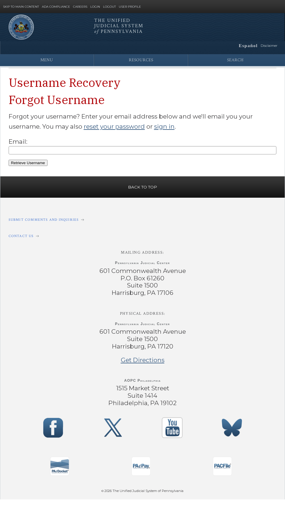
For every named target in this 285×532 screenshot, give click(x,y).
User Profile (130, 7)
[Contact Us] (142, 234)
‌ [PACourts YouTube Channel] (172, 424)
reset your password (112, 125)
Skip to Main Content (21, 7)
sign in (161, 125)
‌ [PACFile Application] (222, 463)
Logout (109, 7)
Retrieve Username (28, 161)
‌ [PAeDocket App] (59, 463)
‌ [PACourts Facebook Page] (53, 424)
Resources (141, 60)
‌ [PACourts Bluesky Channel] (232, 424)
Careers (80, 7)
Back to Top (142, 185)
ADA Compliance (56, 7)
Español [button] (249, 45)
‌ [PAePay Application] (141, 463)
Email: (17, 140)
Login (95, 7)
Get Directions (142, 357)
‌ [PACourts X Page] (113, 424)
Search (235, 60)
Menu (46, 60)
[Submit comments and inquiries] (142, 218)
